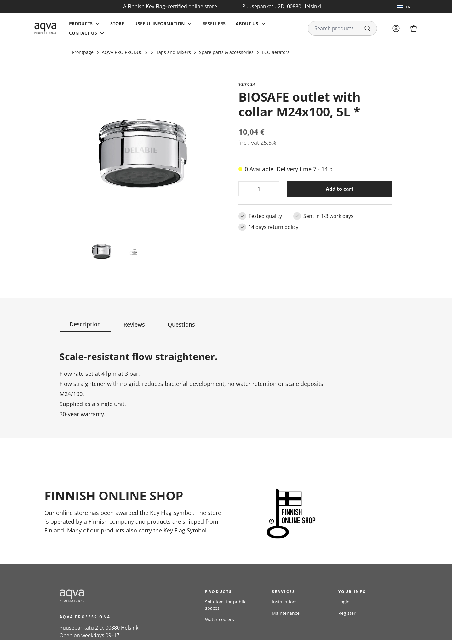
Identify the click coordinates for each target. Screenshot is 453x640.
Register (347, 613)
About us (247, 23)
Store (117, 23)
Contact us (83, 33)
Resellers (214, 23)
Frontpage (83, 52)
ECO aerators (276, 52)
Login (344, 602)
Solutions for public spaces (225, 605)
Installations (285, 602)
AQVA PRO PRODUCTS (125, 52)
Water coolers (219, 619)
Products (81, 23)
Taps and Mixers (173, 52)
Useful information (159, 23)
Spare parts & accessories (226, 52)
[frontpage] (116, 595)
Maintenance (286, 613)
